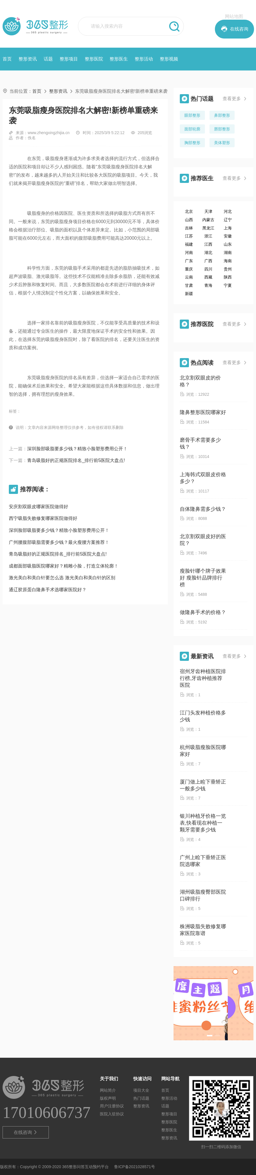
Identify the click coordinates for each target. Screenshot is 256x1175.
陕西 (228, 277)
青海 (208, 285)
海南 (228, 261)
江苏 (189, 236)
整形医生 (119, 58)
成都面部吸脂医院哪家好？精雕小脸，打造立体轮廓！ (63, 566)
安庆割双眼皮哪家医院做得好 (38, 506)
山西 (189, 219)
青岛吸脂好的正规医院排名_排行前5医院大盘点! (76, 460)
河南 (189, 252)
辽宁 (228, 219)
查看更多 (235, 98)
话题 (48, 58)
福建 (189, 244)
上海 (228, 228)
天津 (208, 211)
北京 (189, 211)
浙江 (208, 236)
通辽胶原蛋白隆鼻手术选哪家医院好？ (47, 589)
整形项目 (69, 58)
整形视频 (169, 58)
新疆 (189, 293)
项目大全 (141, 1090)
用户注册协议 (112, 1106)
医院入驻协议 (112, 1114)
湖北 (208, 252)
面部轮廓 (192, 129)
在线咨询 (26, 1132)
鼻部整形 (222, 115)
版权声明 (108, 1098)
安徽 (228, 236)
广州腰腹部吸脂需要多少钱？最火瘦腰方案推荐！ (59, 542)
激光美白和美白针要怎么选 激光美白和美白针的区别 (62, 577)
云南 (189, 277)
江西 (208, 244)
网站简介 (108, 1090)
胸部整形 (192, 142)
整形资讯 (28, 58)
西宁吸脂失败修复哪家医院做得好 (43, 518)
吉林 (189, 228)
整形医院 (94, 58)
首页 (7, 58)
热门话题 (141, 1098)
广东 (189, 261)
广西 (208, 261)
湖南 (228, 252)
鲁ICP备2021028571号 (134, 1166)
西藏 (208, 277)
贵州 (228, 269)
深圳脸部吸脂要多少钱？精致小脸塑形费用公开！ (77, 448)
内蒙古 (208, 219)
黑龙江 (208, 228)
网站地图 (234, 16)
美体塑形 (222, 142)
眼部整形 (192, 115)
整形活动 (144, 58)
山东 (228, 244)
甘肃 (189, 285)
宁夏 (228, 285)
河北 (228, 211)
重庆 (189, 269)
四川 (208, 269)
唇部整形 (222, 129)
